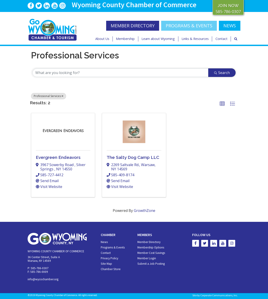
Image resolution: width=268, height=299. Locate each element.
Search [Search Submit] (222, 72)
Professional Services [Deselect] (48, 96)
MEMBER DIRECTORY (133, 26)
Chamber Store (111, 269)
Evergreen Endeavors (58, 157)
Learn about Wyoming (158, 39)
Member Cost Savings (151, 253)
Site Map (106, 264)
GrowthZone (144, 210)
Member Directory (148, 242)
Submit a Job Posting (151, 264)
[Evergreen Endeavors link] (63, 131)
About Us (102, 39)
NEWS (229, 26)
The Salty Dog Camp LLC (133, 157)
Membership (125, 39)
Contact (221, 39)
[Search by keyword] (120, 72)
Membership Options (150, 247)
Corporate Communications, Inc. (219, 295)
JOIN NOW (228, 5)
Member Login (146, 258)
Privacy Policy (109, 258)
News (104, 242)
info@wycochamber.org (43, 279)
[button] (222, 103)
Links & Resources (195, 39)
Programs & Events (189, 26)
